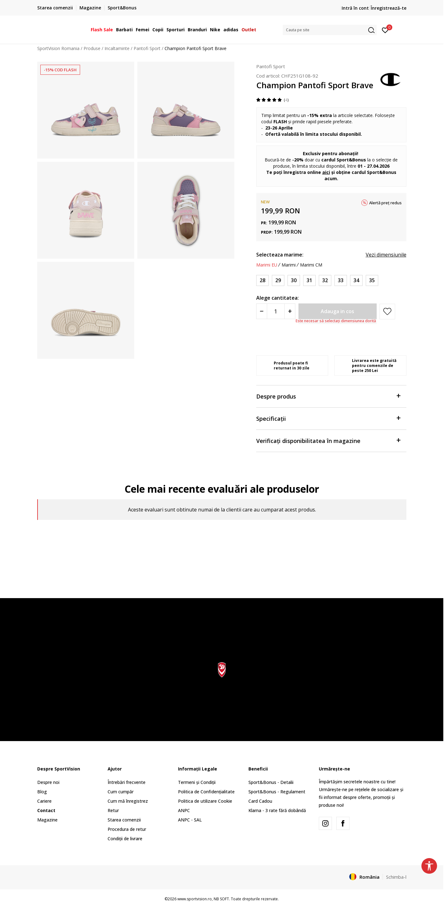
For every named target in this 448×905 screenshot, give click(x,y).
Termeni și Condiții (197, 782)
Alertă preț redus (385, 203)
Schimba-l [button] (396, 877)
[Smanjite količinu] (261, 311)
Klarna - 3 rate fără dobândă (277, 810)
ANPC (184, 810)
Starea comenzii (124, 820)
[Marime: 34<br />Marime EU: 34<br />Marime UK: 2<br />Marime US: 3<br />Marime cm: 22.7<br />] (356, 280)
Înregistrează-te (388, 8)
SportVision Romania (58, 48)
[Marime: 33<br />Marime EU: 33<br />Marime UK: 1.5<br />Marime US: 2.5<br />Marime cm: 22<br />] (340, 280)
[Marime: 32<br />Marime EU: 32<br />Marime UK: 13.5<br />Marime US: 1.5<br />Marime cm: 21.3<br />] (325, 280)
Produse (92, 48)
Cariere (44, 801)
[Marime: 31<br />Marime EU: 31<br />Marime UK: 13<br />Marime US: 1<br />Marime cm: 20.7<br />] (309, 280)
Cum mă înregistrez (128, 801)
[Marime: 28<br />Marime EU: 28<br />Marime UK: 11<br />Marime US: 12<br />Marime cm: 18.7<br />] (262, 280)
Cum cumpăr (121, 792)
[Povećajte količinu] (289, 311)
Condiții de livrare (125, 838)
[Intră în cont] (385, 29)
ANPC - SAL (190, 820)
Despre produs (328, 396)
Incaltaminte (117, 48)
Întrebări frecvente (126, 782)
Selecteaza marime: (279, 254)
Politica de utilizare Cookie (205, 801)
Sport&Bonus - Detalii (270, 782)
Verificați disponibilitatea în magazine (328, 440)
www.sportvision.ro (194, 899)
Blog (42, 792)
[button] (330, 30)
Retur (113, 810)
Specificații (328, 418)
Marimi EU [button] (266, 264)
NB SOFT (221, 899)
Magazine (47, 820)
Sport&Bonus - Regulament (276, 792)
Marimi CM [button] (311, 264)
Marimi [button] (289, 264)
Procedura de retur (127, 829)
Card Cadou (260, 801)
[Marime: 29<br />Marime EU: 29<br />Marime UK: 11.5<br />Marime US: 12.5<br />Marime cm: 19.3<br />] (278, 280)
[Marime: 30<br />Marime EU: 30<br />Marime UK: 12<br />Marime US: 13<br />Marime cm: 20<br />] (294, 280)
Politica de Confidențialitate (206, 792)
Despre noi (48, 782)
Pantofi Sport (147, 48)
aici (326, 172)
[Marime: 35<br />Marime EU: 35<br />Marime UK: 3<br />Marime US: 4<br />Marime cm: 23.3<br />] (372, 280)
